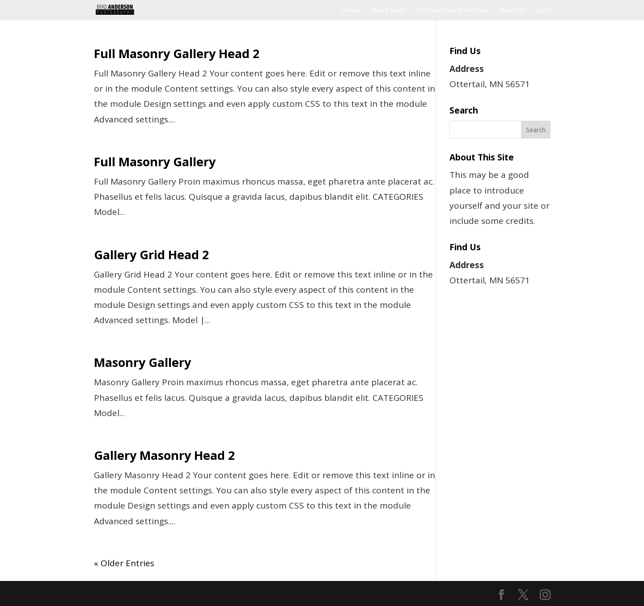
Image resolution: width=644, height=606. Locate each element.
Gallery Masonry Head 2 (164, 455)
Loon (543, 10)
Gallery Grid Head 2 (151, 254)
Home (350, 10)
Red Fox (512, 10)
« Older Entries (124, 563)
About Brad (387, 10)
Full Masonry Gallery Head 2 (176, 53)
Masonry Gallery (142, 362)
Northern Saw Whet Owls (452, 10)
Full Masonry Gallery (155, 161)
